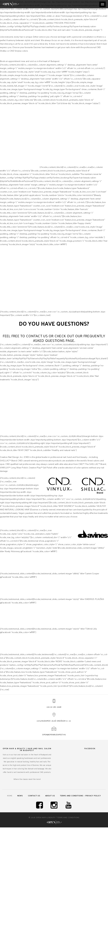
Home (9, 795)
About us (50, 795)
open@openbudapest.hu (54, 734)
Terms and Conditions (68, 817)
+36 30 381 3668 (54, 706)
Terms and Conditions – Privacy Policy (80, 795)
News (20, 795)
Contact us (34, 795)
